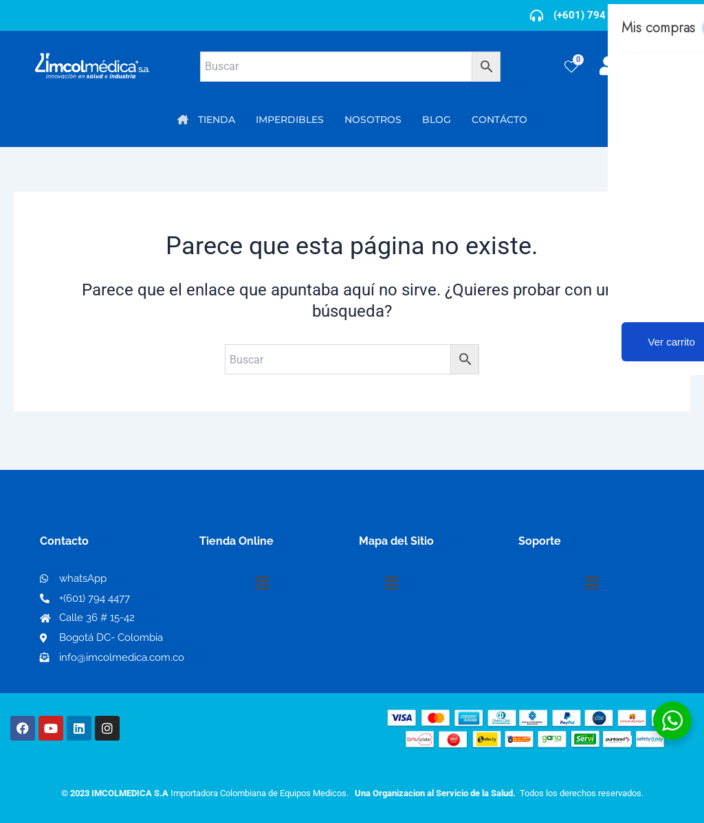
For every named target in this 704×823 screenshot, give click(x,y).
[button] (262, 583)
